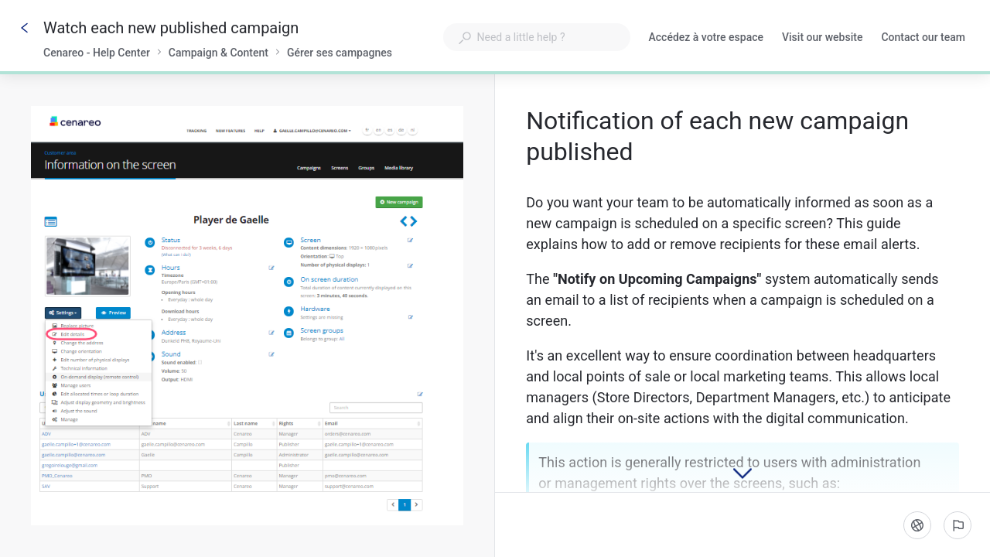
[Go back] (24, 28)
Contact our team (923, 38)
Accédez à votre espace (706, 38)
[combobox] (536, 37)
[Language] (917, 525)
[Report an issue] (957, 525)
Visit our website (822, 38)
